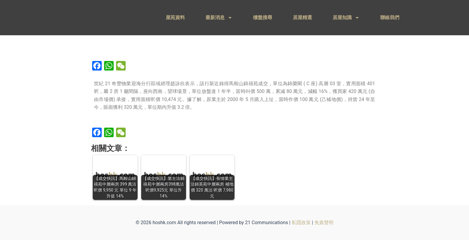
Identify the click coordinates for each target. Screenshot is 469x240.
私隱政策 (301, 222)
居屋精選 (302, 17)
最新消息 (218, 17)
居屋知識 (346, 17)
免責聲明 (324, 222)
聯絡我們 (389, 17)
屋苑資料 (175, 17)
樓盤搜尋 (262, 17)
